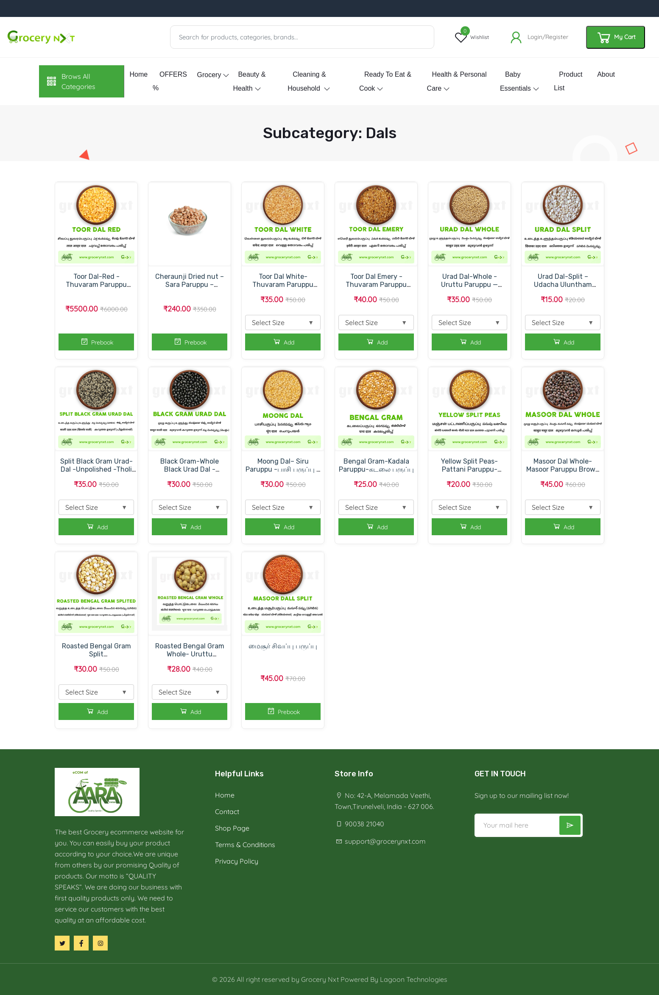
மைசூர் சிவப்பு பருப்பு (283, 646)
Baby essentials (515, 81)
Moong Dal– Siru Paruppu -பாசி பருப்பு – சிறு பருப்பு (283, 469)
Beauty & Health (249, 81)
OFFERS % (170, 81)
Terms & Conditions (245, 844)
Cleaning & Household (307, 81)
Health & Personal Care (457, 81)
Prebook (96, 341)
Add (283, 341)
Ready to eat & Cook (385, 81)
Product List (568, 81)
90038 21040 (359, 824)
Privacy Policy (236, 861)
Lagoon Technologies (413, 979)
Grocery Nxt (320, 979)
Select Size (283, 322)
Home (138, 74)
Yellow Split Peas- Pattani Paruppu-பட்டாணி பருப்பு (469, 469)
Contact (227, 811)
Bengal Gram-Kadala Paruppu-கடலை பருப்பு (376, 465)
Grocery (209, 74)
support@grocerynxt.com (380, 841)
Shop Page (232, 828)
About (606, 74)
